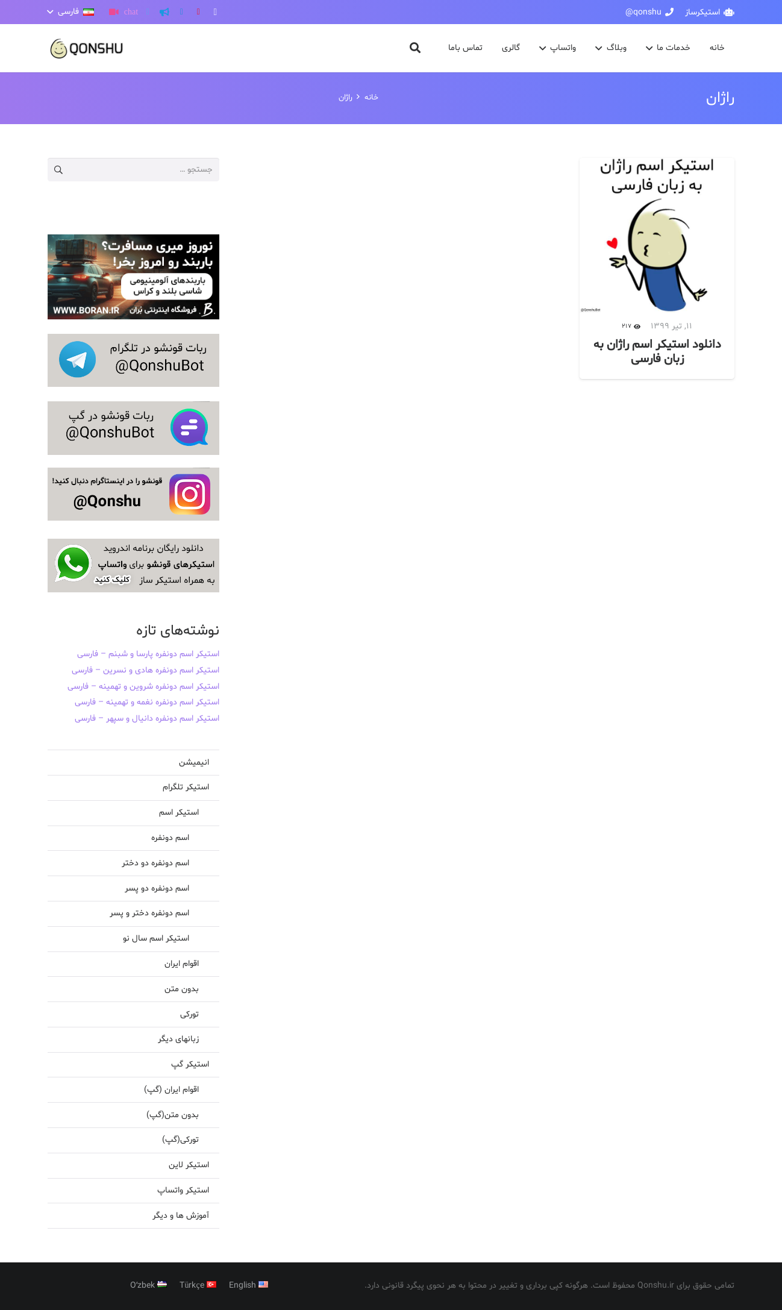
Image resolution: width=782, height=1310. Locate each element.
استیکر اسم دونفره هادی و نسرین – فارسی (145, 670)
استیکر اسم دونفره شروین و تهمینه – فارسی (143, 686)
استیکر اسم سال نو (156, 938)
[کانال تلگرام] (164, 12)
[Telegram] (181, 12)
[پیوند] (87, 48)
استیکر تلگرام (186, 787)
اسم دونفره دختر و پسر (149, 913)
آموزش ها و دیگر (180, 1215)
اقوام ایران (181, 964)
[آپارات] (113, 12)
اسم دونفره (170, 838)
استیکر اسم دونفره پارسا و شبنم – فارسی (148, 654)
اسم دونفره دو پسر (157, 888)
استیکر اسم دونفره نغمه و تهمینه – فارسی (147, 702)
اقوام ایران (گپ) (171, 1089)
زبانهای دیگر (178, 1039)
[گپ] (130, 12)
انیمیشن (194, 762)
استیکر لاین (189, 1165)
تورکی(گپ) (180, 1139)
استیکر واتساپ (183, 1190)
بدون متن (181, 989)
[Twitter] (147, 12)
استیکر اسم (179, 812)
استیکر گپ (190, 1064)
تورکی (189, 1014)
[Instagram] (215, 12)
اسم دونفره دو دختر (155, 863)
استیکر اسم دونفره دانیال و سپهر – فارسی (147, 718)
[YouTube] (198, 12)
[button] (70, 12)
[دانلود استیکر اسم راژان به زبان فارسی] (657, 268)
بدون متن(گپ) (172, 1115)
